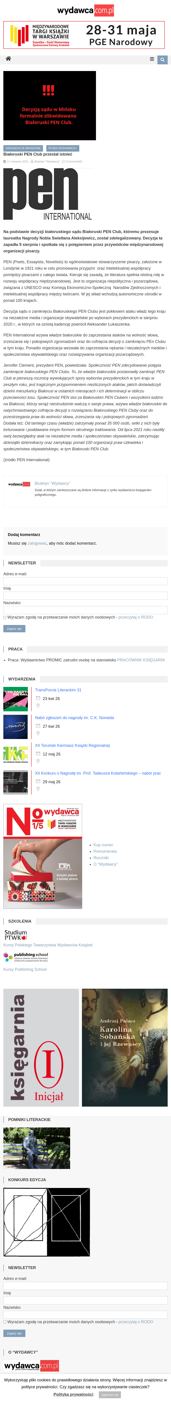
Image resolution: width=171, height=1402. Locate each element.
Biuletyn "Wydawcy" (47, 161)
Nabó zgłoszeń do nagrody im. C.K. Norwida (74, 718)
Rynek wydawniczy (63, 148)
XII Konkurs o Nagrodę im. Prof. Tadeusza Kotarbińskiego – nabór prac (98, 773)
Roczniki (102, 858)
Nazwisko (11, 603)
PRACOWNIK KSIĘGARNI (141, 660)
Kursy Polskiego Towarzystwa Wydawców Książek (48, 945)
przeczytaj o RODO (135, 617)
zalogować (37, 543)
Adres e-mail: (15, 574)
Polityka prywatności (73, 1394)
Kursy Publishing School (25, 969)
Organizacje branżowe (23, 148)
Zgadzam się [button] (110, 1394)
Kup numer (103, 845)
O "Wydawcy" (106, 864)
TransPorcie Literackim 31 (58, 690)
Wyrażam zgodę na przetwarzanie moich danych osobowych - (78, 617)
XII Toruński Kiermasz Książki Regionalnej (72, 745)
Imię (7, 588)
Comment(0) (74, 161)
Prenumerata (106, 851)
